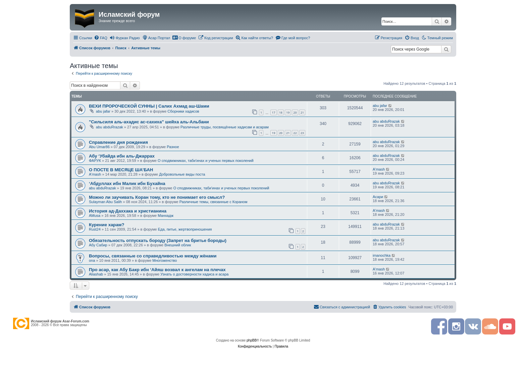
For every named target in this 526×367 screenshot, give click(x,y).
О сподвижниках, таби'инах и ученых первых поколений (206, 161)
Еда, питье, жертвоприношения (185, 229)
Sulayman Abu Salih (105, 202)
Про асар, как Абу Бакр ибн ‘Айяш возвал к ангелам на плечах (157, 269)
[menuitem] (100, 38)
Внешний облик (177, 245)
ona (92, 260)
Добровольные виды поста (182, 174)
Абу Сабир (98, 245)
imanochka (381, 255)
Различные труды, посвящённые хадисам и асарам (224, 127)
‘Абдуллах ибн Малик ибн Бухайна (127, 183)
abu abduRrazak (109, 127)
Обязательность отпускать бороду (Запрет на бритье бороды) (157, 240)
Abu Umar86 (99, 147)
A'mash (95, 174)
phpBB (252, 340)
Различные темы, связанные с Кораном (213, 202)
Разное (173, 147)
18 (280, 112)
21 (302, 112)
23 (302, 133)
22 (295, 133)
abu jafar (103, 111)
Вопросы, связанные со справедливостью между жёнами (152, 255)
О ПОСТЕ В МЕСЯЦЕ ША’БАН (121, 169)
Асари (378, 197)
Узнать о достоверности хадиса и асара (194, 274)
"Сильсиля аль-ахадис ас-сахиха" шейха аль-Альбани (149, 121)
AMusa (94, 215)
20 (295, 112)
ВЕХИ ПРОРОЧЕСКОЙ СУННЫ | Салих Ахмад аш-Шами (149, 106)
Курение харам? (106, 224)
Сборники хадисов (183, 111)
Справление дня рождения (118, 142)
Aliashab (96, 274)
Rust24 (95, 229)
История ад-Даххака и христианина (127, 210)
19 (288, 112)
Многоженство (164, 260)
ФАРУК (95, 161)
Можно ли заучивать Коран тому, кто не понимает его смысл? (157, 197)
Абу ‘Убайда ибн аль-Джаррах (122, 156)
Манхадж (165, 215)
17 (273, 112)
